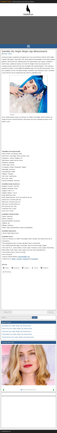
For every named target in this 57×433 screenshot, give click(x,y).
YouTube (19, 259)
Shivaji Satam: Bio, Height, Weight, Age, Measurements (17, 334)
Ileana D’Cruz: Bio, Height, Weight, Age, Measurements (17, 328)
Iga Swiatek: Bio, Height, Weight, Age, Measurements (16, 325)
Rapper (5, 53)
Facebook (26, 259)
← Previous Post (6, 312)
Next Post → (51, 312)
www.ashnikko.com (24, 256)
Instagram (35, 259)
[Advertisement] (28, 30)
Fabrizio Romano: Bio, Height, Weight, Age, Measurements (18, 337)
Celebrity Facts (5, 1)
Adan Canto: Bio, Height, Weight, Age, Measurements (16, 331)
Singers (10, 53)
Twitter (13, 259)
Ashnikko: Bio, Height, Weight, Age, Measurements (24, 51)
